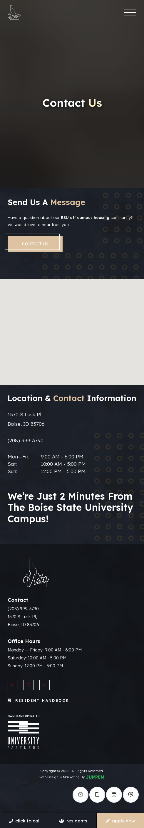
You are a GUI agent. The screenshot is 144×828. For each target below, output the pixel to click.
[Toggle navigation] (130, 12)
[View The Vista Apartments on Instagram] (29, 685)
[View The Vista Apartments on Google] (13, 685)
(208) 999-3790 (25, 440)
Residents (73, 821)
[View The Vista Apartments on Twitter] (44, 685)
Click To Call (24, 821)
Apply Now (120, 821)
